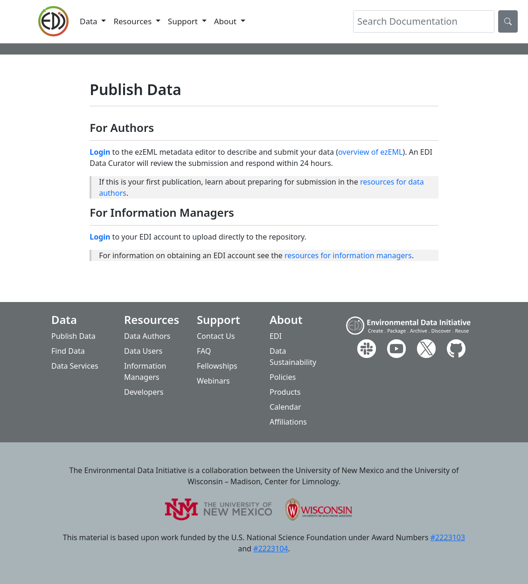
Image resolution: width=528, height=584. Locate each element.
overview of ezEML (370, 152)
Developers (143, 392)
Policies (283, 377)
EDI (276, 336)
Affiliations (288, 422)
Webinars (213, 381)
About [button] (226, 21)
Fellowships (217, 366)
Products (285, 392)
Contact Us (216, 336)
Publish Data (73, 336)
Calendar (285, 407)
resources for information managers (348, 255)
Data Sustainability (293, 356)
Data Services (74, 366)
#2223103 (448, 537)
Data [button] (89, 21)
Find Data (68, 351)
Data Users (143, 351)
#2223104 (270, 548)
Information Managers (145, 371)
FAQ (204, 351)
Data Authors (147, 336)
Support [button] (184, 21)
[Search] (423, 21)
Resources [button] (133, 21)
